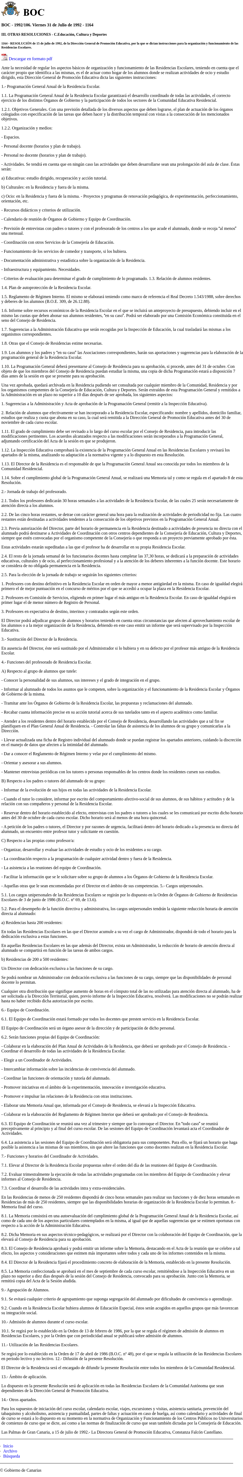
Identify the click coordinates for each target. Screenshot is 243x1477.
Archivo (10, 1451)
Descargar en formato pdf (30, 58)
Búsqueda (11, 1456)
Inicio (8, 1446)
